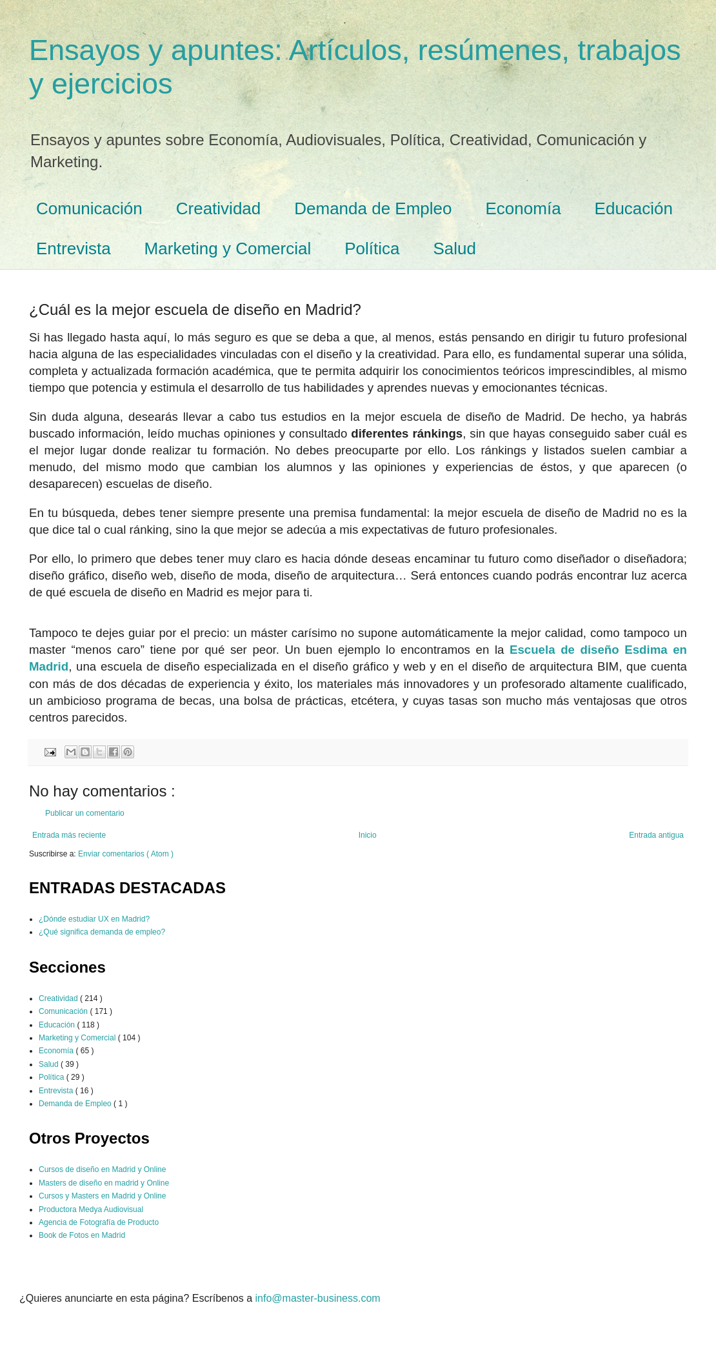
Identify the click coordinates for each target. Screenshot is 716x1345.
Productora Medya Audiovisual (91, 1209)
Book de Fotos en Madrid (82, 1235)
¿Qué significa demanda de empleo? (102, 931)
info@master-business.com (318, 1298)
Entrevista (73, 248)
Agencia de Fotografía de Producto (99, 1222)
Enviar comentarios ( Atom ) (126, 853)
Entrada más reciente (69, 835)
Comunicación (89, 208)
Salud (455, 248)
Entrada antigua (656, 835)
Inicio (368, 835)
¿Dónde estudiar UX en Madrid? (94, 919)
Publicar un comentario (84, 813)
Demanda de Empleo (373, 208)
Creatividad (218, 208)
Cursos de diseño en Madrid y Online (102, 1169)
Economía (523, 208)
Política (371, 248)
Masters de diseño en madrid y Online (104, 1183)
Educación (634, 208)
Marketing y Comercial (228, 248)
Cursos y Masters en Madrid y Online (102, 1195)
